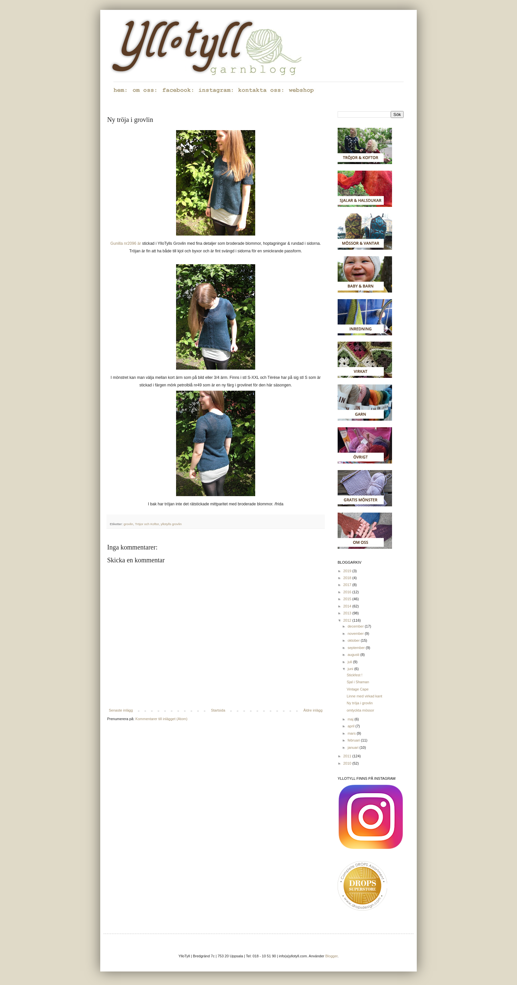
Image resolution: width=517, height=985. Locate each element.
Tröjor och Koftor (147, 524)
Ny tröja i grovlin (360, 703)
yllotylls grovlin (171, 524)
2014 (347, 606)
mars (352, 733)
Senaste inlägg (121, 710)
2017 (347, 585)
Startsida (218, 710)
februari (354, 740)
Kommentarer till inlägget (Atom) (162, 719)
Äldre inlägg (312, 710)
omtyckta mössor (360, 710)
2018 (347, 578)
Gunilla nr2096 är (125, 243)
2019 (347, 571)
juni (351, 669)
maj (351, 719)
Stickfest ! (354, 675)
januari (353, 747)
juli (350, 662)
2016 (347, 592)
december (356, 626)
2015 (347, 599)
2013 (347, 613)
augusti (354, 655)
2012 (347, 620)
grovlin (128, 524)
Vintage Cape (357, 689)
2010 (347, 763)
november (356, 633)
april (351, 726)
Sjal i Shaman (358, 682)
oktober (354, 640)
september (357, 648)
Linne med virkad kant (364, 696)
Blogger (331, 956)
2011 (347, 756)
